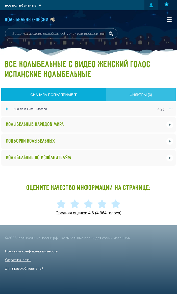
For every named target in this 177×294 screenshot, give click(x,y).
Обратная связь (18, 260)
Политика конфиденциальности (31, 251)
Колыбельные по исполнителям (38, 158)
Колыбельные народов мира (35, 124)
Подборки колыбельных (30, 141)
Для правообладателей (24, 268)
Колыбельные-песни (30, 19)
